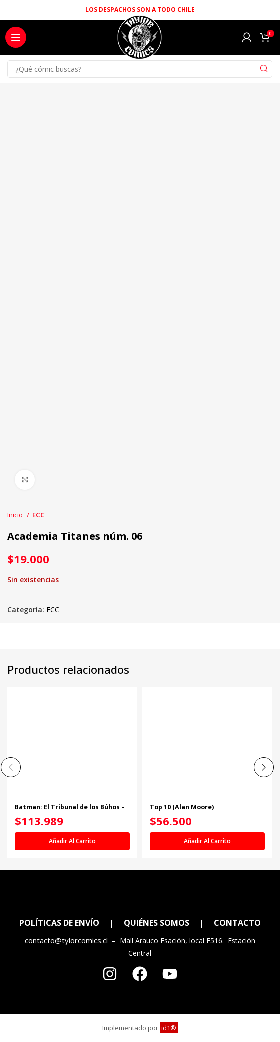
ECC (38, 514)
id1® (169, 1027)
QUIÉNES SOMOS (157, 922)
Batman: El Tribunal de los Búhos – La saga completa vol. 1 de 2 (70, 811)
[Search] (140, 69)
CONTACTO (237, 922)
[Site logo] (140, 40)
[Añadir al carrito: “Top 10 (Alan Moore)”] (207, 841)
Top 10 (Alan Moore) (182, 807)
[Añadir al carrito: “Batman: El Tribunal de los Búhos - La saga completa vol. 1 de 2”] (72, 841)
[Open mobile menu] (16, 37)
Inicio (16, 514)
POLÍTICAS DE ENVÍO (60, 922)
